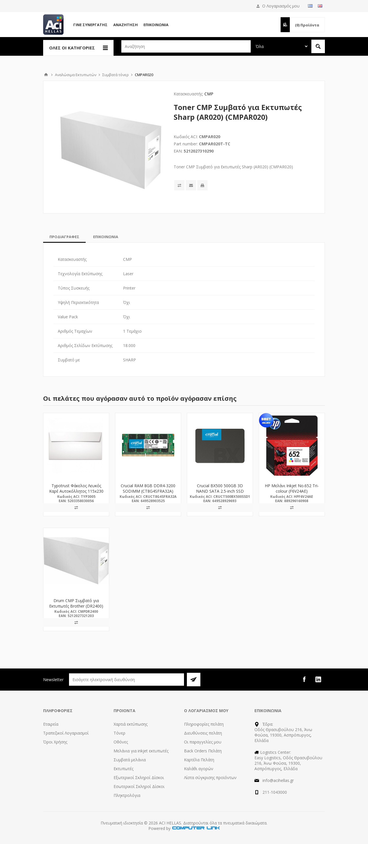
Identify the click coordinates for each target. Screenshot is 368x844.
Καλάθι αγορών (198, 768)
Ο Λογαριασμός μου (281, 6)
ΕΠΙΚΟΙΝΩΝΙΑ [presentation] (105, 236)
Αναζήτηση (125, 24)
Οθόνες (121, 742)
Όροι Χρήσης (55, 742)
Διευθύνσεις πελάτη (203, 733)
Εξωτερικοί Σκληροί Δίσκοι (139, 777)
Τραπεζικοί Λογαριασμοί (66, 733)
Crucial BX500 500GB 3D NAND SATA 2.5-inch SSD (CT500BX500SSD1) (220, 491)
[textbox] (186, 46)
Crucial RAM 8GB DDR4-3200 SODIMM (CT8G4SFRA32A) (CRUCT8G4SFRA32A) (148, 491)
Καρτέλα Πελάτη (199, 759)
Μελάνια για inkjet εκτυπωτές (141, 751)
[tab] (64, 237)
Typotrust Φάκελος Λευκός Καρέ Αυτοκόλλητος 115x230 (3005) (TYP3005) (76, 491)
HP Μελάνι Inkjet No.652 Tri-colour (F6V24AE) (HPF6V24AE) (292, 491)
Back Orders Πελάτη (203, 751)
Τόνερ (119, 733)
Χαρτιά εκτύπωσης (130, 724)
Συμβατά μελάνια (130, 759)
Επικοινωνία (155, 24)
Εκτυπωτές (123, 768)
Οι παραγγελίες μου (202, 742)
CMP (208, 94)
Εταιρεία (50, 724)
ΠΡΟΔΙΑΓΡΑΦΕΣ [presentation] (64, 236)
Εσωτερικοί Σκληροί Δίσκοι (139, 786)
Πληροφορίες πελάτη (204, 724)
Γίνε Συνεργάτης (90, 24)
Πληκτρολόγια (127, 795)
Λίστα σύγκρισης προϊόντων (210, 777)
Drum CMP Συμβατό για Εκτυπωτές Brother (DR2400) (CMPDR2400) (76, 606)
